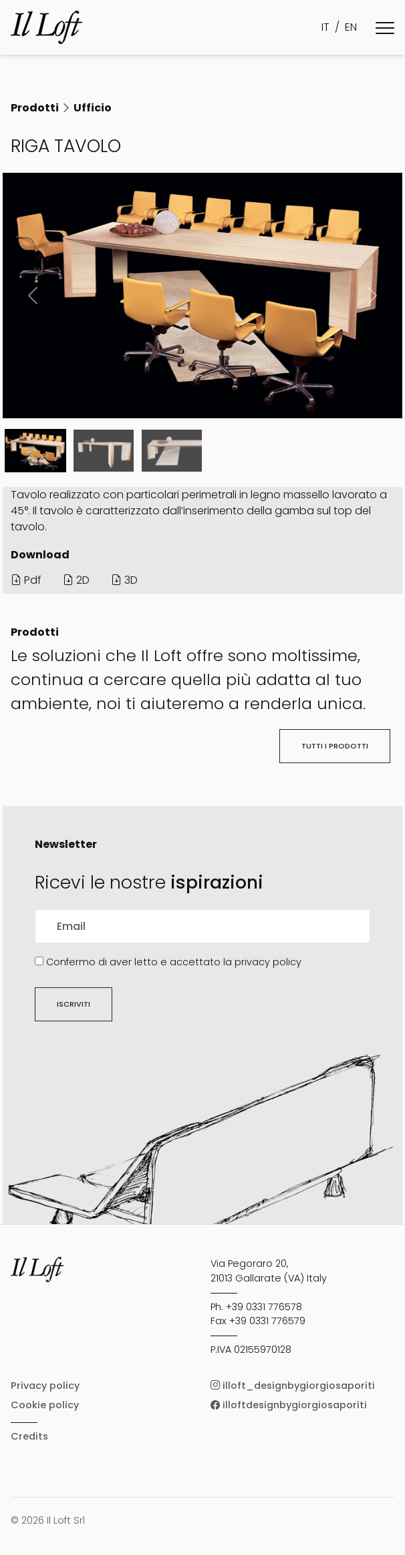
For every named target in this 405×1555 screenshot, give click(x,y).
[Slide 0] (35, 450)
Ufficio (93, 107)
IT (325, 27)
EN (351, 27)
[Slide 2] (171, 450)
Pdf (26, 580)
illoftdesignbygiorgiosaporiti (289, 1405)
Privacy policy (45, 1385)
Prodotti (35, 107)
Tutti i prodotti (334, 745)
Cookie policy (45, 1405)
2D (76, 580)
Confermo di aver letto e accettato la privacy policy (173, 962)
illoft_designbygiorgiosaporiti (293, 1385)
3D (124, 580)
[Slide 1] (103, 450)
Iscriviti (73, 1004)
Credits (29, 1436)
